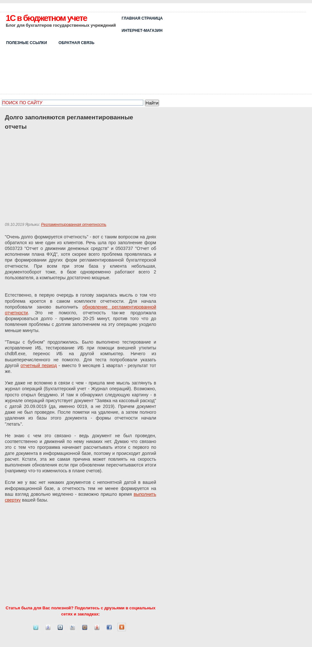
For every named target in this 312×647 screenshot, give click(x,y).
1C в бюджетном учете (46, 18)
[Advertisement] (256, 52)
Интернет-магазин (142, 30)
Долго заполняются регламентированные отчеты (69, 122)
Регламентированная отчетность (74, 224)
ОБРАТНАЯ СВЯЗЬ (76, 43)
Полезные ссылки (26, 43)
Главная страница (142, 18)
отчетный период (39, 365)
